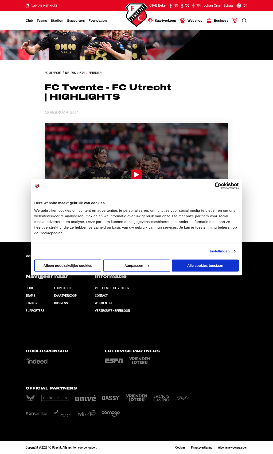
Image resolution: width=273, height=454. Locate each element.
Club (29, 288)
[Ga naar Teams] (42, 20)
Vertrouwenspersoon (112, 310)
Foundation (62, 288)
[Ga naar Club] (29, 20)
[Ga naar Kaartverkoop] (161, 20)
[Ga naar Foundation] (98, 20)
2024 (82, 73)
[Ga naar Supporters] (76, 20)
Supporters (35, 310)
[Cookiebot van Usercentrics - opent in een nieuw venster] (218, 185)
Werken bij (103, 303)
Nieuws (70, 73)
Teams (30, 295)
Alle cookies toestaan (205, 265)
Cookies (180, 447)
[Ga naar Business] (217, 20)
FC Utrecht (53, 73)
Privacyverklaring (201, 447)
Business (61, 303)
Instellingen (220, 251)
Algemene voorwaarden (232, 447)
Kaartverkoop (65, 295)
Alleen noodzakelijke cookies (67, 265)
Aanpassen (137, 265)
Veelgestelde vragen (112, 288)
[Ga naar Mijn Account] (235, 20)
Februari (95, 73)
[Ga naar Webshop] (191, 20)
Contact (101, 295)
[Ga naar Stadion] (57, 20)
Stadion (31, 303)
